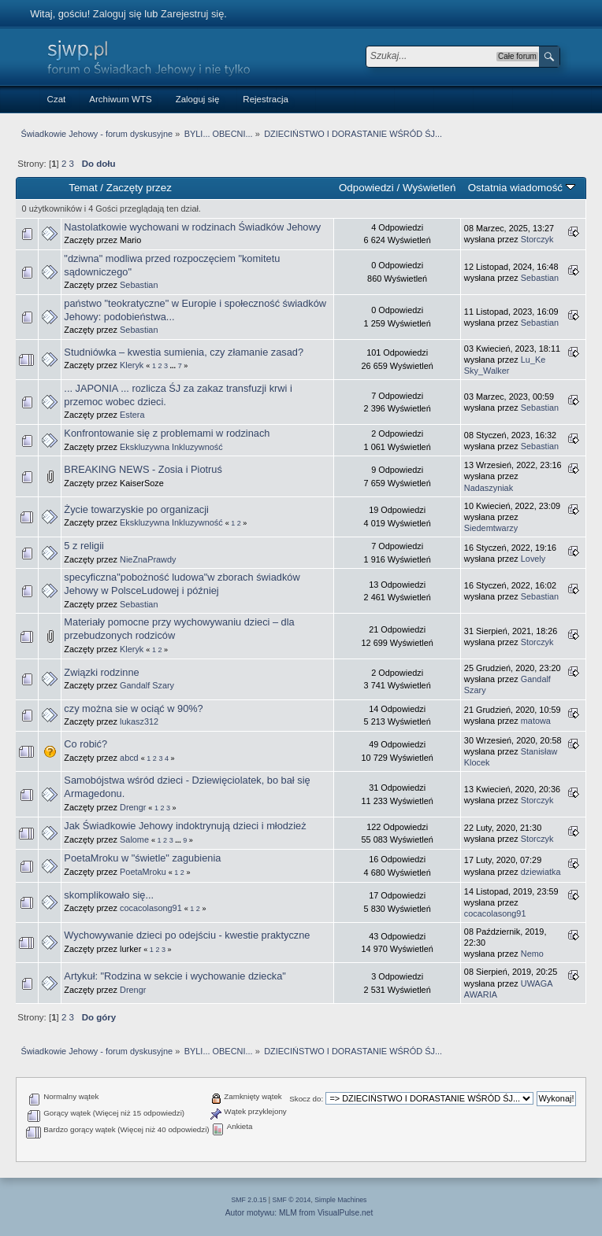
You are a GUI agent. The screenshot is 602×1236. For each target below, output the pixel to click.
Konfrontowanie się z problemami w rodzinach (166, 433)
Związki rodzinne (101, 672)
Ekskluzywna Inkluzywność (171, 447)
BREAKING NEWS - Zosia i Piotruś (143, 469)
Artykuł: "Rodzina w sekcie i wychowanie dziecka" (175, 976)
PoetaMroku (143, 871)
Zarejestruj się (192, 14)
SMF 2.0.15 (249, 1200)
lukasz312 (139, 721)
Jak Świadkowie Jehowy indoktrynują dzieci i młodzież (185, 826)
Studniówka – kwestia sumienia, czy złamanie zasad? (183, 352)
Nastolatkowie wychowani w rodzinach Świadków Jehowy (192, 227)
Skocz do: (306, 1098)
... (174, 366)
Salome (134, 839)
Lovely (533, 558)
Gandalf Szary (147, 685)
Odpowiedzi (366, 188)
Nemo (532, 953)
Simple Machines (340, 1200)
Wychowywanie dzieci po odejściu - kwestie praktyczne (187, 935)
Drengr (133, 807)
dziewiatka (541, 871)
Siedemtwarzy (491, 528)
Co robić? (85, 744)
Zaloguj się (117, 14)
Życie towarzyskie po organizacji (136, 509)
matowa (536, 720)
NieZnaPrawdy (148, 559)
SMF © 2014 (292, 1200)
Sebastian (139, 285)
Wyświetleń (429, 188)
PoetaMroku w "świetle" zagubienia (142, 858)
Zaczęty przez (139, 188)
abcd (129, 757)
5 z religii (84, 546)
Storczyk (537, 239)
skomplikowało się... (109, 895)
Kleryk (131, 365)
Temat (83, 188)
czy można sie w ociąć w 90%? (133, 708)
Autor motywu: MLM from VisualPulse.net (299, 1212)
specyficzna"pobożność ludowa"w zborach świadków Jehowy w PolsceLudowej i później (181, 583)
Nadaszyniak (488, 488)
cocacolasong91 (151, 908)
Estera (132, 414)
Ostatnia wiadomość (521, 188)
